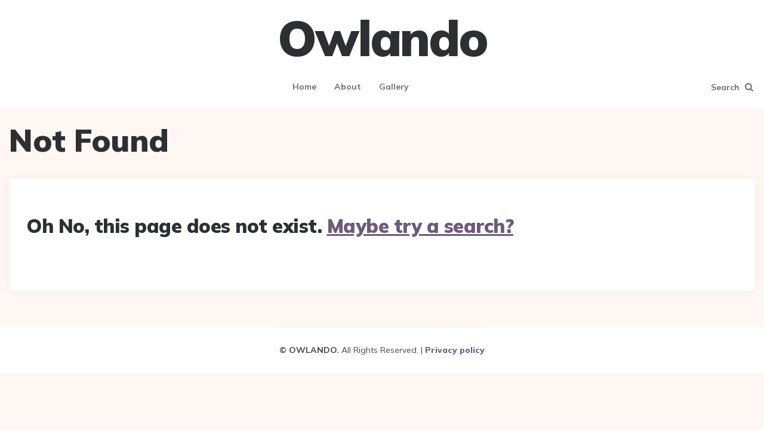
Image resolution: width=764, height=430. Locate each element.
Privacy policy (455, 350)
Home (304, 86)
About (347, 86)
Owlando (382, 38)
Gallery (394, 86)
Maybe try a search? (420, 226)
